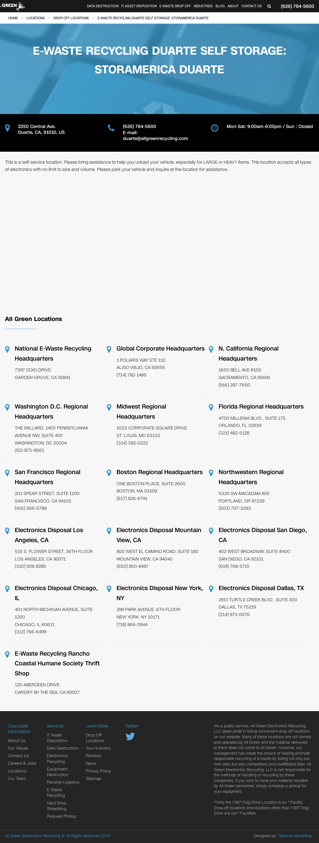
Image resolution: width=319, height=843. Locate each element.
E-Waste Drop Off (175, 6)
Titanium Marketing (294, 836)
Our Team (17, 779)
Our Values (18, 748)
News (91, 763)
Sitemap (93, 779)
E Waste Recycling (56, 792)
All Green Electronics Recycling (32, 836)
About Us (16, 741)
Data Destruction (103, 6)
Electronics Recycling (57, 758)
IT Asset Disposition (139, 6)
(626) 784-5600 (297, 6)
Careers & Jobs (22, 763)
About (233, 6)
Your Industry (98, 748)
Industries (203, 6)
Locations (17, 771)
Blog (220, 6)
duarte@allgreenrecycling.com (155, 139)
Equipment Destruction (58, 772)
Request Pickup (61, 816)
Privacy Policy (98, 771)
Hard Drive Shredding (56, 806)
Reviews (93, 756)
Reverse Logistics (63, 782)
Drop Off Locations (95, 738)
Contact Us (251, 6)
